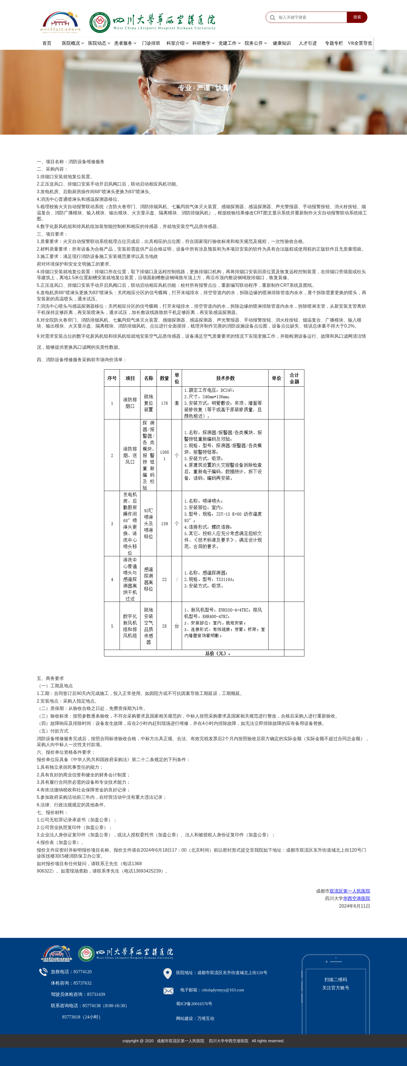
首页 (46, 43)
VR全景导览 (360, 43)
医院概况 (73, 43)
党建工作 (229, 43)
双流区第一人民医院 (350, 891)
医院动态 (99, 43)
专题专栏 (334, 43)
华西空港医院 (356, 898)
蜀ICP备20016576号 (194, 1004)
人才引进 (308, 43)
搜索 (357, 17)
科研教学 (203, 43)
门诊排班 (151, 43)
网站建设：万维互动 (195, 1018)
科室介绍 (177, 43)
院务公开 (256, 43)
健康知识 (282, 43)
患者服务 (125, 43)
